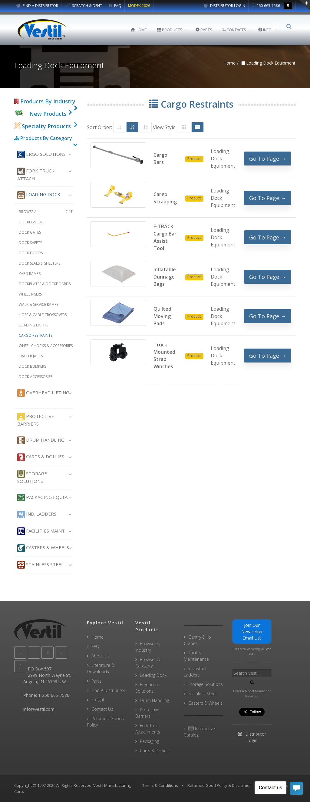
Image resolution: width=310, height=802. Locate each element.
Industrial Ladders (195, 672)
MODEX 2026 (139, 5)
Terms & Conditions (160, 785)
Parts (96, 681)
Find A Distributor (108, 690)
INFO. (267, 29)
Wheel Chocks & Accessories (46, 345)
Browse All (46, 211)
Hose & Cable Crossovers (43, 314)
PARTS (205, 29)
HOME (141, 29)
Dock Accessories (35, 376)
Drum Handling (40, 440)
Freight (97, 700)
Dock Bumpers (32, 366)
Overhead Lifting (43, 393)
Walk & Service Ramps (38, 304)
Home (97, 637)
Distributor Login (224, 5)
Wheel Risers (30, 294)
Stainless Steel (40, 565)
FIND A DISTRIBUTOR (37, 5)
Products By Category (43, 138)
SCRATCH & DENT (83, 5)
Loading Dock (38, 195)
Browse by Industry (147, 647)
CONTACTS (236, 29)
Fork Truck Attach (35, 175)
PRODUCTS (171, 29)
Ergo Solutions (41, 154)
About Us (100, 656)
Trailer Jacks (31, 356)
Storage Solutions (32, 477)
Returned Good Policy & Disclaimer (219, 785)
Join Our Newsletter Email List (252, 631)
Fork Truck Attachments (147, 729)
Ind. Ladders (36, 514)
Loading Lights (33, 325)
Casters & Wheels (43, 548)
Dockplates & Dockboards (45, 283)
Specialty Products (42, 126)
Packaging (149, 741)
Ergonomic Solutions (148, 688)
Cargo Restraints (35, 335)
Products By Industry (44, 101)
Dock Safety (30, 242)
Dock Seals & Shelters (39, 263)
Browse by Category (147, 663)
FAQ (115, 5)
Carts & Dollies (40, 457)
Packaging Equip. (42, 497)
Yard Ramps (30, 273)
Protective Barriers (35, 420)
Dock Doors (31, 253)
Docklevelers (31, 222)
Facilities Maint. (41, 531)
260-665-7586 (266, 5)
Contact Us (102, 709)
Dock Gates (30, 232)
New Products (48, 113)
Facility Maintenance (196, 656)
